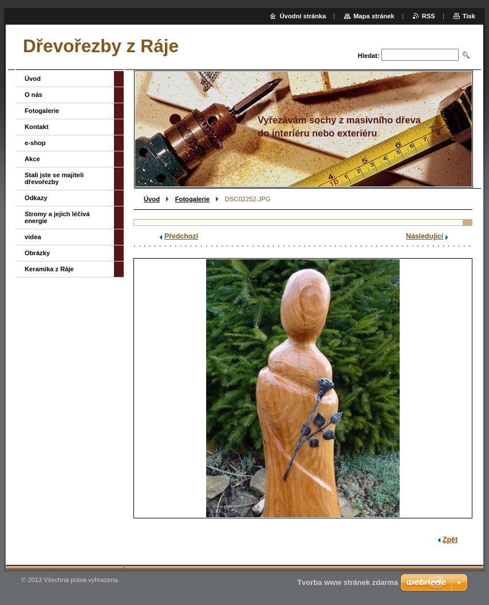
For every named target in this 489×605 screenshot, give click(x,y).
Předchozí (181, 236)
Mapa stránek (374, 16)
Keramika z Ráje (49, 269)
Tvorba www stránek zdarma (347, 582)
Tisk (469, 16)
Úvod (152, 199)
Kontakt (37, 126)
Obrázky (37, 252)
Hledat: (369, 55)
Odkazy (36, 197)
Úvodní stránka (302, 16)
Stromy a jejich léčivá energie (57, 217)
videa (33, 236)
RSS (428, 16)
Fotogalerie (192, 199)
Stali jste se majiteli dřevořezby (54, 178)
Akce (32, 158)
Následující (424, 236)
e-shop (35, 142)
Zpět (450, 540)
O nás (33, 94)
